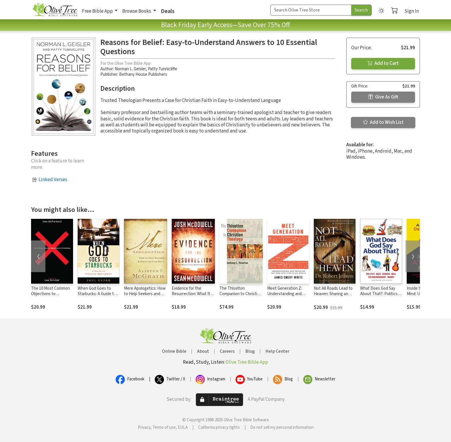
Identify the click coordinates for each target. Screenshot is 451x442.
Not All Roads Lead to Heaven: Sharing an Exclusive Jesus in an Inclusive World (333, 296)
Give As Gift (383, 97)
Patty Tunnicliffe (162, 69)
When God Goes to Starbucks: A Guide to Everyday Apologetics (97, 293)
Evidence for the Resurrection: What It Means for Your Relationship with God (191, 296)
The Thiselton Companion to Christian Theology (240, 293)
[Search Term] (310, 10)
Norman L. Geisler (130, 69)
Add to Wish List (383, 122)
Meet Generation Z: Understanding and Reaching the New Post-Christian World (286, 296)
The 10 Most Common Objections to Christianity (50, 293)
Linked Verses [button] (53, 179)
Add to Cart (383, 63)
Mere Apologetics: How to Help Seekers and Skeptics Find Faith (145, 293)
